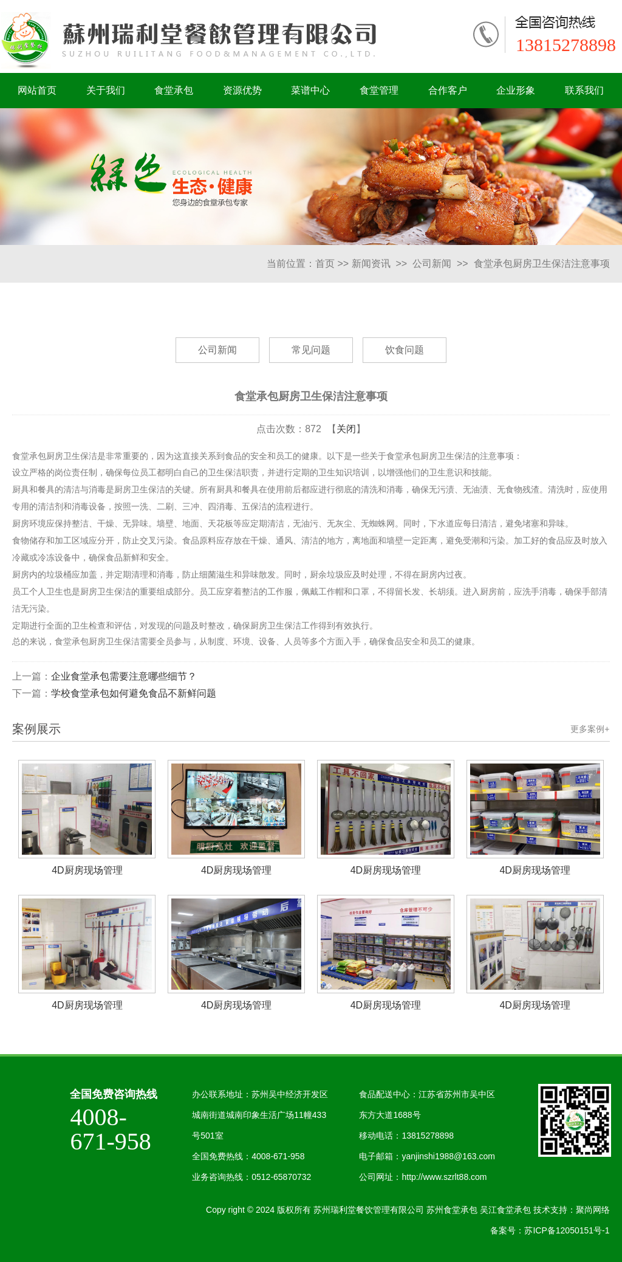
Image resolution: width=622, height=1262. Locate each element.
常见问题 (311, 350)
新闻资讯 (371, 263)
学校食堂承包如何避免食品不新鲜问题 (133, 693)
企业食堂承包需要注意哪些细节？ (124, 676)
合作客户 (447, 90)
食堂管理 (379, 90)
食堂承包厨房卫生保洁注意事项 (542, 263)
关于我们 (105, 90)
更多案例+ (589, 729)
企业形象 (515, 90)
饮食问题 (404, 350)
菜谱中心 (310, 90)
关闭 (346, 429)
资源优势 (242, 90)
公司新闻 (431, 263)
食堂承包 (173, 90)
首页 (325, 263)
